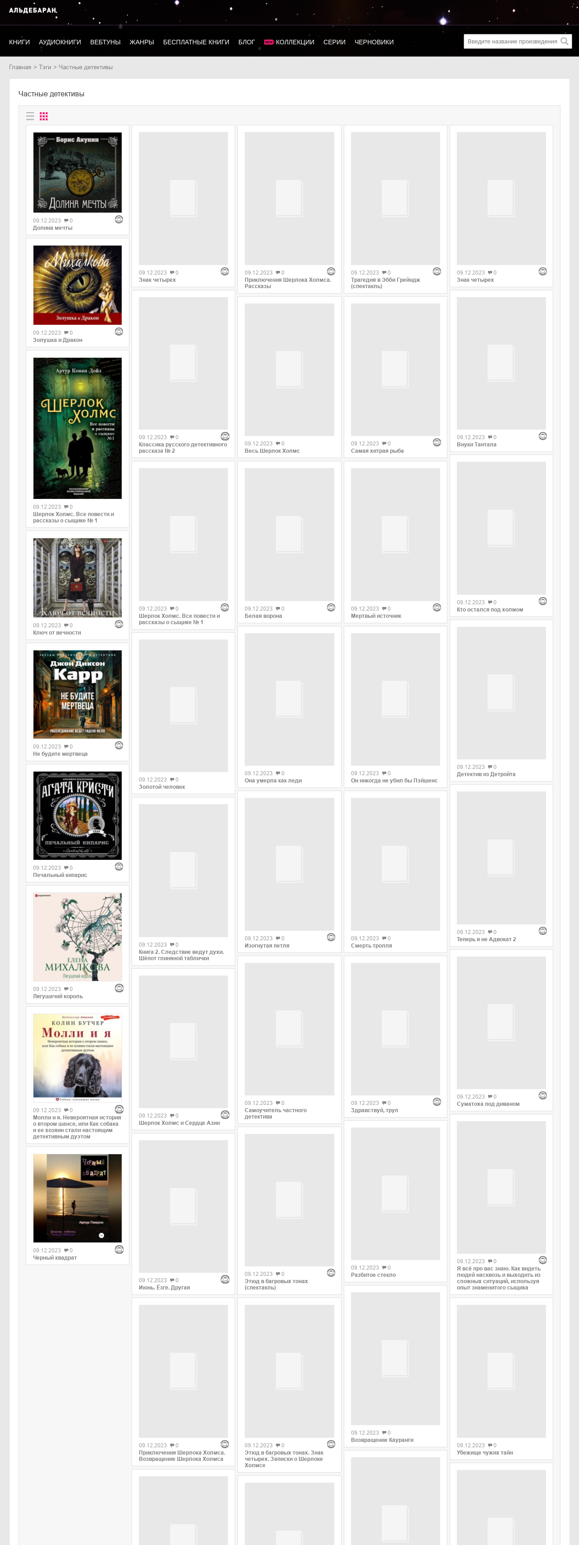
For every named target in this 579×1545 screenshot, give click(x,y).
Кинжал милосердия (378, 1373)
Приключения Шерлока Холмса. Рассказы (288, 238)
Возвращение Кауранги (382, 1251)
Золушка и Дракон (57, 340)
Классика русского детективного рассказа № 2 (183, 359)
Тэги (45, 67)
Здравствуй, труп (374, 914)
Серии (334, 42)
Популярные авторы (37, 1488)
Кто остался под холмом (490, 470)
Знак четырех (157, 236)
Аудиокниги (60, 42)
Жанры (142, 42)
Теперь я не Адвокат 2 (486, 750)
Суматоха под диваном (488, 871)
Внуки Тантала (477, 358)
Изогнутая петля (267, 811)
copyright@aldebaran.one (536, 1464)
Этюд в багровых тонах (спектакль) (276, 1110)
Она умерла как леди (273, 690)
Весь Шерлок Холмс (272, 412)
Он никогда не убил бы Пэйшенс (394, 633)
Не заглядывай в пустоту (491, 1292)
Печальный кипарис (60, 875)
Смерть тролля (371, 793)
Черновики (374, 42)
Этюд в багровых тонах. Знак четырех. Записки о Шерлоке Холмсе (284, 1241)
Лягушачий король (58, 996)
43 (313, 1412)
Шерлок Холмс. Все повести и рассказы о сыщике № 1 (73, 517)
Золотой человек (162, 656)
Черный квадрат (55, 1258)
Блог (246, 42)
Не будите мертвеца (60, 754)
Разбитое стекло (373, 1092)
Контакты (21, 1497)
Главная (20, 67)
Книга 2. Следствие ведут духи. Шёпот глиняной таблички (181, 818)
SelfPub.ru (92, 1488)
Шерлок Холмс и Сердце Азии (179, 943)
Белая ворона (263, 524)
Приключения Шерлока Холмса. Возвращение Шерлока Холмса (182, 1188)
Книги (19, 42)
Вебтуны (105, 42)
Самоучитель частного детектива (276, 983)
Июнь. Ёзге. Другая (164, 1064)
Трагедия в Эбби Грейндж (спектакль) (385, 231)
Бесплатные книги (196, 42)
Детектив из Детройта (486, 628)
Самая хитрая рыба (377, 346)
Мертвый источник (376, 467)
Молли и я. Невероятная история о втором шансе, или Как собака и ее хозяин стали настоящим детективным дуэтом (77, 1127)
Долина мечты (52, 228)
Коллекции (295, 42)
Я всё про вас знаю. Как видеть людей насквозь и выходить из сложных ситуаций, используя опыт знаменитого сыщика (499, 1001)
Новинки (20, 1478)
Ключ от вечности (57, 633)
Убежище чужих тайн (485, 1180)
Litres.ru (89, 1478)
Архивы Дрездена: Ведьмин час (182, 1356)
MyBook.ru (92, 1497)
